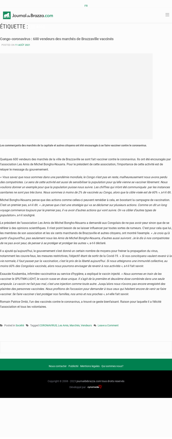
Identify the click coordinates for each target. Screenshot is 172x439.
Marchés (75, 325)
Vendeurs (86, 325)
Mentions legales (90, 366)
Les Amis (63, 325)
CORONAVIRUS (48, 325)
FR (86, 5)
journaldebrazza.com (89, 381)
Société (20, 325)
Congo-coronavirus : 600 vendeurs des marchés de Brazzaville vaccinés (62, 38)
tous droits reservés (113, 381)
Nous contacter (58, 366)
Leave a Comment (108, 325)
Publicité (73, 366)
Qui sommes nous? (112, 366)
